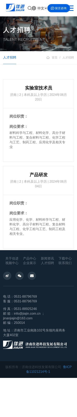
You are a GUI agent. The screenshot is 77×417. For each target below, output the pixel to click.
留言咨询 (59, 8)
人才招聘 (68, 57)
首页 (54, 57)
